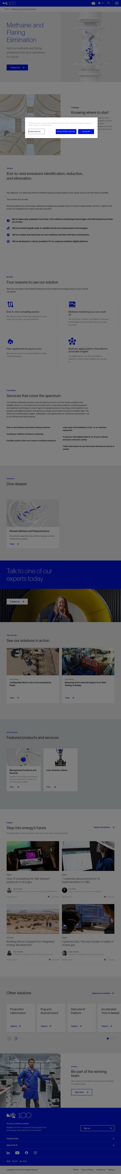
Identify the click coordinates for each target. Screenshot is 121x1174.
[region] (61, 127)
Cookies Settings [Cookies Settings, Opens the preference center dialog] (35, 131)
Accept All (86, 131)
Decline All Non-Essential (66, 131)
